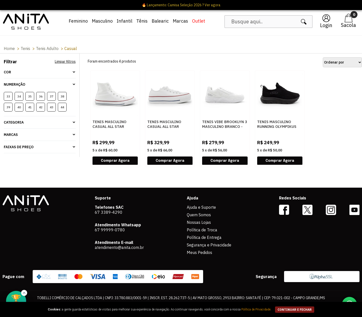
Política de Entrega (204, 237)
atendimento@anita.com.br (119, 247)
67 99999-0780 (110, 229)
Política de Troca (202, 229)
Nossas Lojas (199, 222)
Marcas (180, 21)
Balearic (160, 21)
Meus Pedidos (199, 252)
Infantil (124, 21)
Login (326, 25)
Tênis (142, 21)
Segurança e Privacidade (209, 244)
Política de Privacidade (255, 309)
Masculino (102, 21)
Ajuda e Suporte (201, 207)
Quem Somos (199, 214)
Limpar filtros (65, 61)
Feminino (78, 21)
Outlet (198, 21)
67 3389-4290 (108, 212)
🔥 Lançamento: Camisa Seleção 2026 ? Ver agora (181, 5)
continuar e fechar (295, 309)
